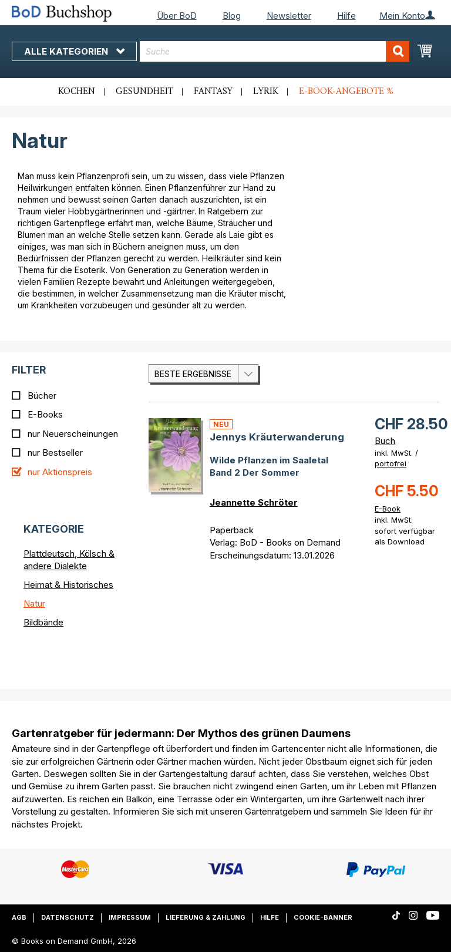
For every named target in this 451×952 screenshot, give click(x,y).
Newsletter (289, 15)
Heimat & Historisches (68, 584)
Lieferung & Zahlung (205, 917)
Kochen (76, 91)
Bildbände (43, 622)
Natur (34, 603)
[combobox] (274, 51)
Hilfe (346, 15)
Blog (232, 15)
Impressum (130, 917)
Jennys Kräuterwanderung (277, 437)
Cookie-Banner (323, 917)
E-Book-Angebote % (346, 91)
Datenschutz (67, 917)
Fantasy (213, 91)
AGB (19, 917)
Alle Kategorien (74, 51)
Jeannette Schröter (254, 502)
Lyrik (265, 91)
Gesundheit (144, 91)
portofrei (390, 463)
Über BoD (177, 15)
